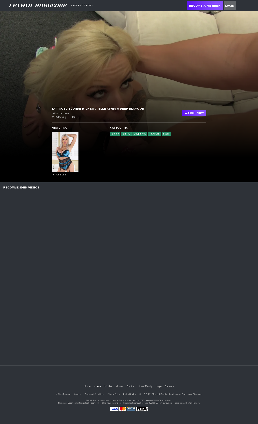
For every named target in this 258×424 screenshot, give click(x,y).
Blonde (115, 133)
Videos (97, 386)
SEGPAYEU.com (155, 403)
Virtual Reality (145, 386)
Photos (130, 386)
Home (87, 386)
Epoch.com (72, 403)
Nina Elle (59, 174)
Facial (166, 133)
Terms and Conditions (94, 394)
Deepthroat (140, 133)
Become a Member (204, 5)
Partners (169, 386)
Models (120, 386)
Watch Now (194, 113)
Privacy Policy (113, 394)
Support (77, 394)
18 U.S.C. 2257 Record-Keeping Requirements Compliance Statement (170, 394)
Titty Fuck (154, 133)
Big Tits (126, 133)
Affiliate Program (63, 394)
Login (229, 5)
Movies (108, 386)
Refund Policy (129, 394)
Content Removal (193, 403)
